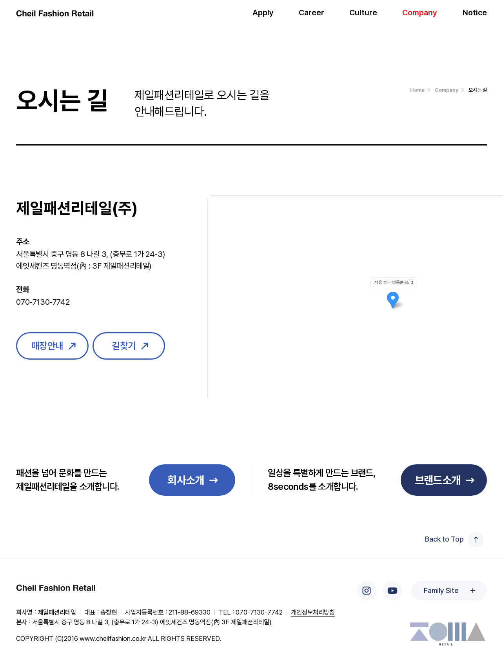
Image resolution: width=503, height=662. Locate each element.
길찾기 (124, 345)
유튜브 (392, 590)
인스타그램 (366, 590)
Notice (475, 15)
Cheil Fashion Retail (56, 588)
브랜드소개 (438, 480)
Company (419, 15)
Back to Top (444, 539)
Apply (263, 15)
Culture (363, 15)
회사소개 (185, 480)
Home (417, 90)
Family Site (441, 590)
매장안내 (47, 345)
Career (311, 15)
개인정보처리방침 (313, 612)
